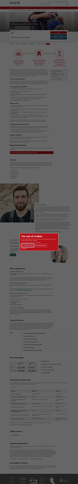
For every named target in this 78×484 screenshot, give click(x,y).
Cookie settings (24, 248)
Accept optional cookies (27, 245)
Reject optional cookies (41, 245)
